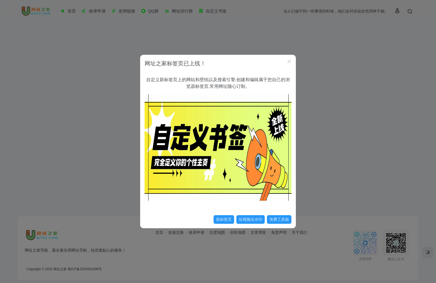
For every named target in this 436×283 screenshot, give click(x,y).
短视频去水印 (250, 219)
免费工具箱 (279, 219)
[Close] (289, 61)
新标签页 (224, 219)
